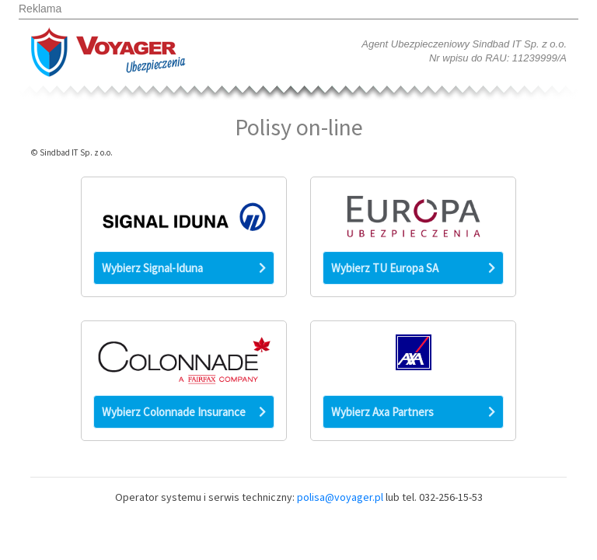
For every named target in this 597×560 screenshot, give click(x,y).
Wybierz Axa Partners (413, 411)
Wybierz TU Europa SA (413, 267)
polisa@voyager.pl (340, 497)
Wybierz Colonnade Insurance (184, 411)
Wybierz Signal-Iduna (184, 267)
